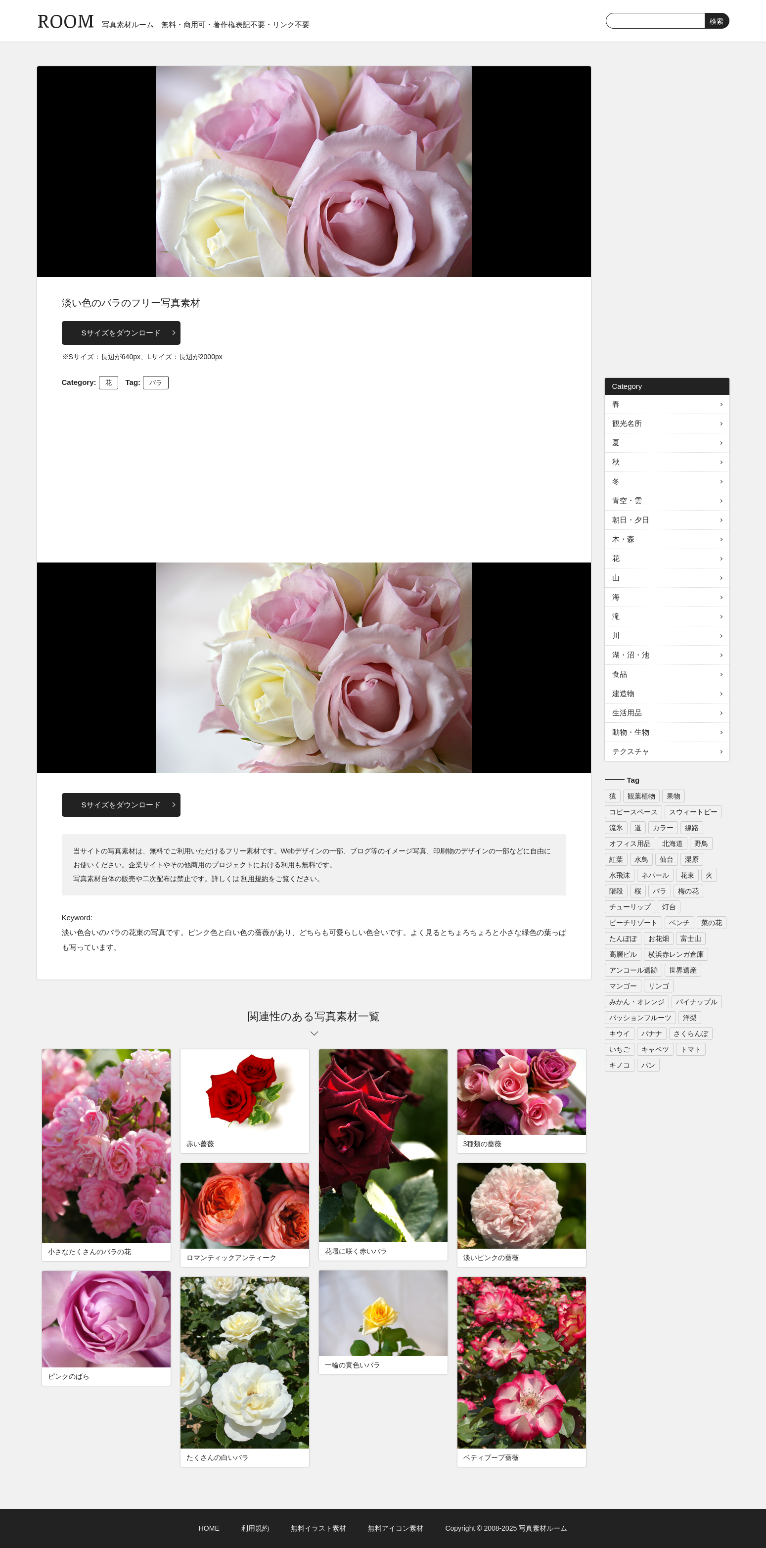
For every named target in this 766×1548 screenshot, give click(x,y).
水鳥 (641, 859)
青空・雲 (627, 500)
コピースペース (633, 812)
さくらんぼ (691, 1033)
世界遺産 (683, 970)
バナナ (651, 1033)
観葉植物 (641, 796)
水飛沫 (619, 875)
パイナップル (697, 1002)
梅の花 (688, 891)
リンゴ (658, 986)
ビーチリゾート (633, 923)
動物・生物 (630, 732)
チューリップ (630, 907)
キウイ (619, 1033)
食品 (619, 674)
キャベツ (655, 1049)
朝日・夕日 (630, 520)
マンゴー (623, 986)
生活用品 (627, 712)
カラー (663, 828)
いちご (619, 1049)
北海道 (672, 843)
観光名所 (627, 423)
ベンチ (679, 923)
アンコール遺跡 (633, 970)
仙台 (667, 859)
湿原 (692, 859)
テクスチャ (630, 751)
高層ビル (623, 954)
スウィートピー (693, 812)
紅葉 (616, 859)
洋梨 (690, 1018)
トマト (690, 1049)
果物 (673, 796)
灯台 (669, 907)
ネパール (655, 875)
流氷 (616, 828)
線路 (692, 828)
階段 (616, 891)
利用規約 (255, 879)
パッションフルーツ (640, 1018)
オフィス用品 (630, 843)
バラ (155, 382)
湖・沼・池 (630, 655)
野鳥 (701, 843)
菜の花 (711, 923)
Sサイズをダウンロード (121, 332)
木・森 (623, 539)
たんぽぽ (623, 938)
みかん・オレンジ (637, 1002)
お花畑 (658, 938)
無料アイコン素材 (395, 1528)
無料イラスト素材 (318, 1528)
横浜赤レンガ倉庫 (676, 954)
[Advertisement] (314, 473)
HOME (209, 1528)
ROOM (65, 19)
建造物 (623, 693)
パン (648, 1065)
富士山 (690, 938)
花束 (687, 875)
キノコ (619, 1065)
